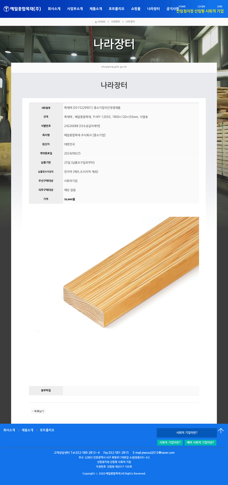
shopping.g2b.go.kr (114, 67)
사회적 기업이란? (170, 442)
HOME (182, 6)
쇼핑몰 (135, 8)
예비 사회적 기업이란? (200, 442)
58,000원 (69, 199)
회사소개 (54, 8)
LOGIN (201, 6)
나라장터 (153, 8)
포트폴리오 (116, 8)
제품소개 (96, 8)
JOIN (219, 6)
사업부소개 (75, 8)
